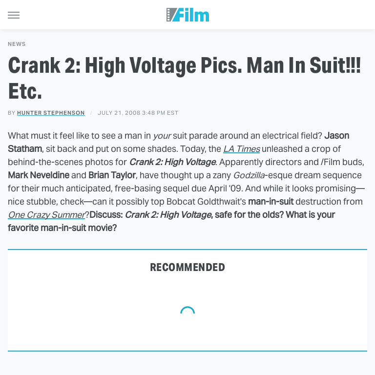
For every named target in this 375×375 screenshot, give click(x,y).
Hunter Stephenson (51, 112)
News (17, 44)
